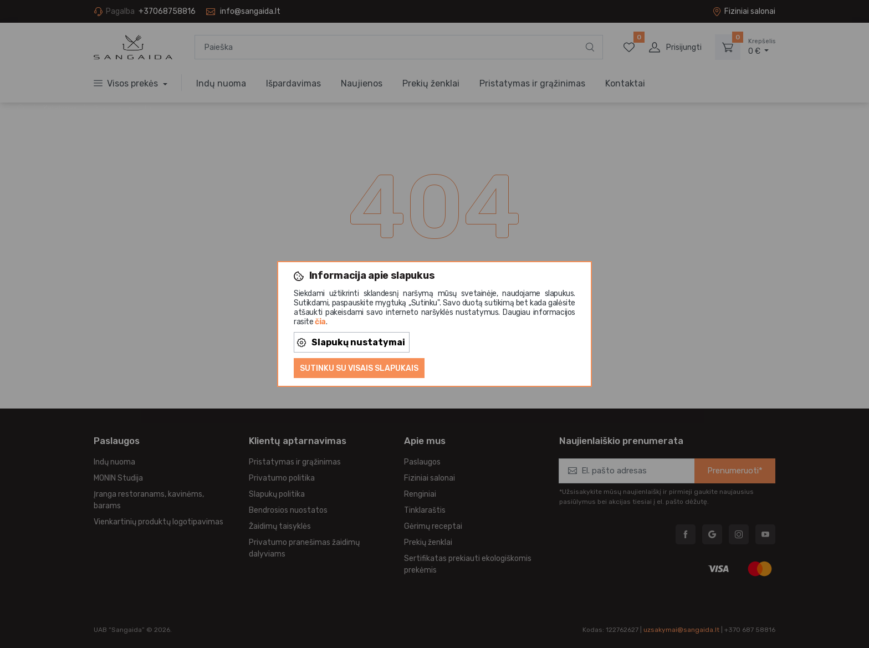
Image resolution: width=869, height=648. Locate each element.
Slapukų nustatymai (351, 342)
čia (320, 321)
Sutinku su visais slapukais (359, 368)
